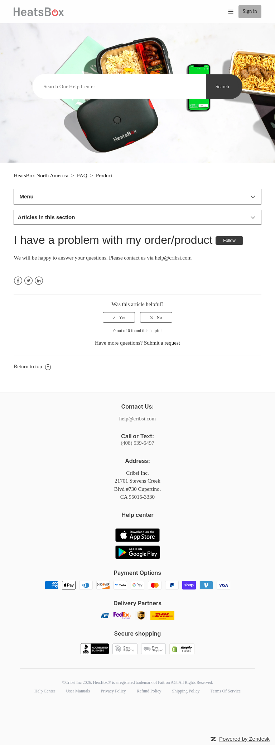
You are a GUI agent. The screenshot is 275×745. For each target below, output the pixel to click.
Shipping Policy (186, 691)
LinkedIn (38, 280)
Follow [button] (229, 240)
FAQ (82, 175)
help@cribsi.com (137, 418)
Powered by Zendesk (244, 739)
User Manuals (78, 691)
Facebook (18, 280)
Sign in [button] (250, 11)
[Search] (119, 86)
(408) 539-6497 (137, 443)
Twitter (28, 280)
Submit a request (162, 343)
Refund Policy (149, 691)
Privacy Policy (113, 691)
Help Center (44, 691)
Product (104, 175)
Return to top (32, 366)
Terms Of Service (226, 691)
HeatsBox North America (41, 175)
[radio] (119, 317)
